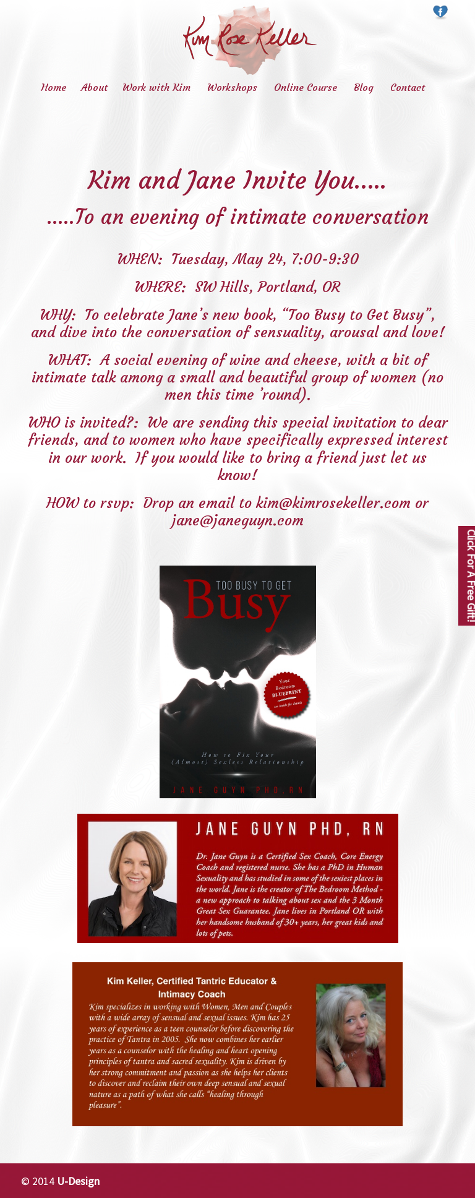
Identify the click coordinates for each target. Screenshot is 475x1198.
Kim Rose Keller (249, 40)
